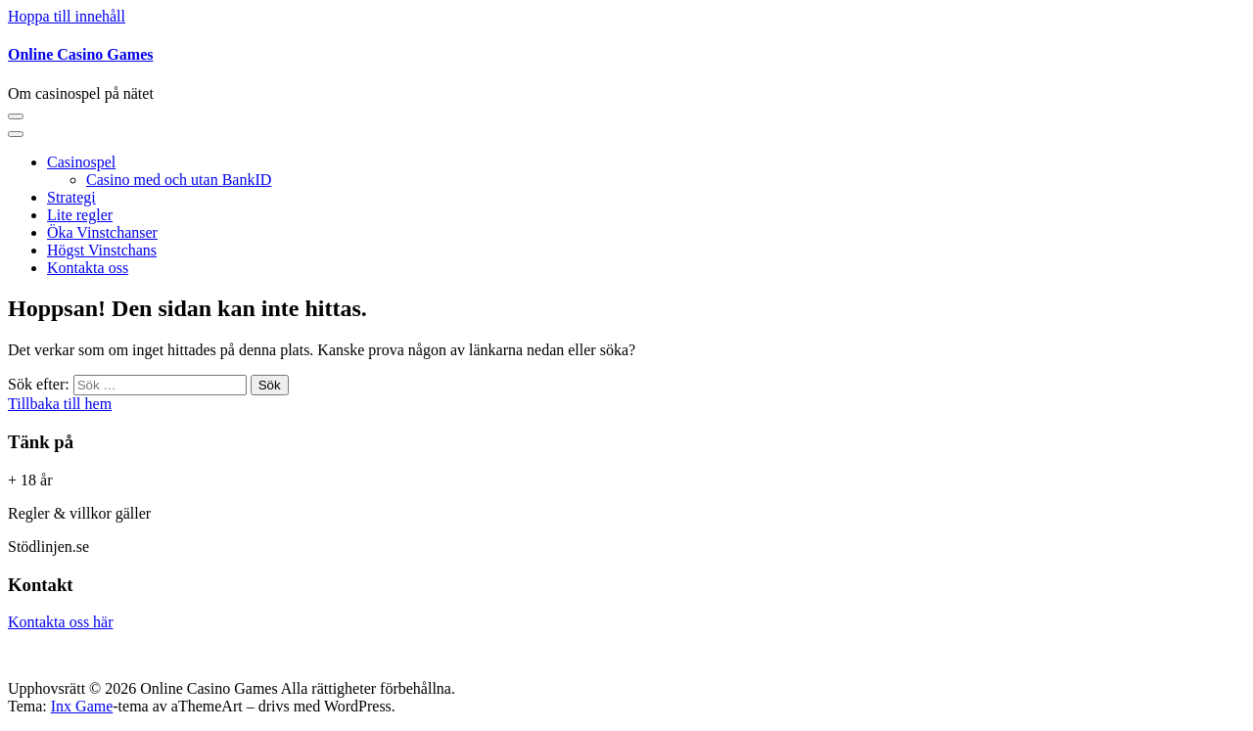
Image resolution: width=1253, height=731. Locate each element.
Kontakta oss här (61, 622)
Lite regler (80, 214)
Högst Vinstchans (102, 250)
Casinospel (81, 162)
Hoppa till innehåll (66, 16)
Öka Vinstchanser (102, 232)
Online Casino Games (80, 54)
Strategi (71, 197)
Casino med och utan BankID (178, 179)
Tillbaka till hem (60, 403)
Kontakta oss (87, 267)
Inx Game (82, 706)
